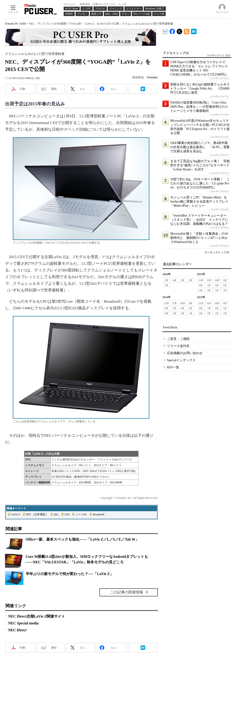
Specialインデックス (181, 360)
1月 (166, 285)
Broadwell (98, 514)
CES (67, 514)
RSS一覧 (173, 367)
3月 (182, 280)
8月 (201, 285)
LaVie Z (15, 514)
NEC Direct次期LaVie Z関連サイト (36, 616)
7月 (209, 285)
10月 (217, 280)
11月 (209, 280)
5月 (166, 280)
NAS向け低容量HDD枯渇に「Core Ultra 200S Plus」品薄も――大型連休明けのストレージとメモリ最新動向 (199, 107)
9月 (225, 280)
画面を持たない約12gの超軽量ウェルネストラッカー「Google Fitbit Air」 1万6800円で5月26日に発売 (200, 88)
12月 (200, 280)
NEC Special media (23, 623)
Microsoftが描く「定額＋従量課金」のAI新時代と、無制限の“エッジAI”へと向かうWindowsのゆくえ (199, 238)
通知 (54, 88)
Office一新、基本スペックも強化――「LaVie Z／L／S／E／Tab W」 (82, 539)
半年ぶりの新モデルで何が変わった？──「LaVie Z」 (70, 574)
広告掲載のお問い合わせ (184, 353)
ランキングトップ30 (216, 252)
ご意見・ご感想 (178, 339)
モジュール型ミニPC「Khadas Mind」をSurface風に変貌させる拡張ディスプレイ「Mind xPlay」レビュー (199, 201)
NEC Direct (17, 630)
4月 (174, 280)
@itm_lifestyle (179, 30)
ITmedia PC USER (15, 23)
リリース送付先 (178, 346)
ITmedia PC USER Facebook (172, 30)
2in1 (56, 514)
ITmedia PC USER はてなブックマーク (194, 31)
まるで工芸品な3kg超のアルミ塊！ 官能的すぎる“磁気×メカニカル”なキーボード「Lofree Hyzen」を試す (200, 165)
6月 (217, 285)
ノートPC (81, 514)
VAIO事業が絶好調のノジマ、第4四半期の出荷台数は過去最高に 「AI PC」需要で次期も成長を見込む (200, 147)
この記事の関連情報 (126, 592)
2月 (190, 280)
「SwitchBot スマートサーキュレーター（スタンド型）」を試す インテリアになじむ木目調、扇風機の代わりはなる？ (199, 220)
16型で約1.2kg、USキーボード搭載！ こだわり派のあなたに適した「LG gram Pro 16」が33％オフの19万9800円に (200, 183)
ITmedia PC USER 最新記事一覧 (187, 31)
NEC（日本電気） (37, 514)
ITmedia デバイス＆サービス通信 (165, 31)
